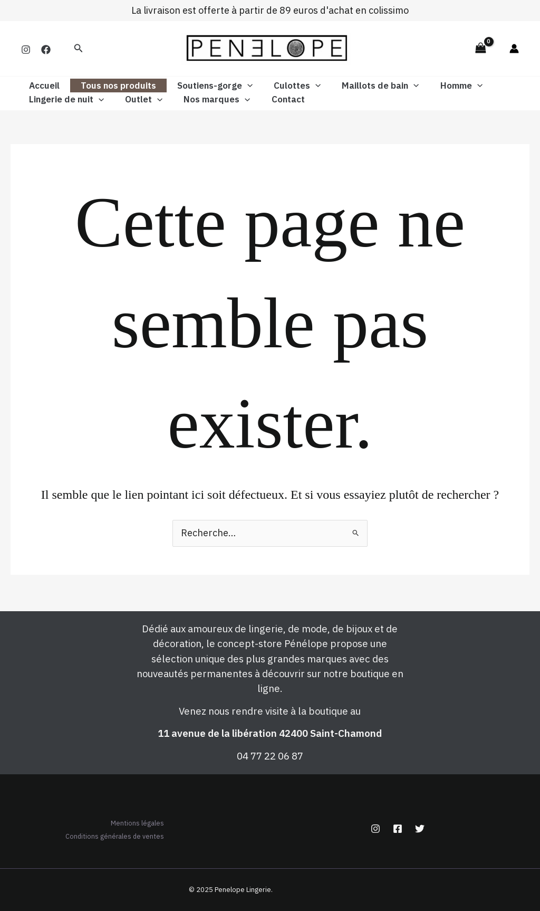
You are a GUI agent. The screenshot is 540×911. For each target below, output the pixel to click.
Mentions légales (130, 821)
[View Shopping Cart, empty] (480, 48)
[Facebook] (46, 49)
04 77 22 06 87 (270, 754)
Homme (444, 85)
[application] (239, 85)
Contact (277, 99)
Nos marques (209, 99)
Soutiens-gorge (207, 85)
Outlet (139, 99)
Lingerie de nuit (64, 99)
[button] (78, 48)
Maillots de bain (365, 85)
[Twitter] (420, 827)
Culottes (286, 85)
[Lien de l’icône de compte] (514, 48)
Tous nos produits (113, 85)
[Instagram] (26, 49)
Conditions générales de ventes (106, 835)
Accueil (42, 85)
